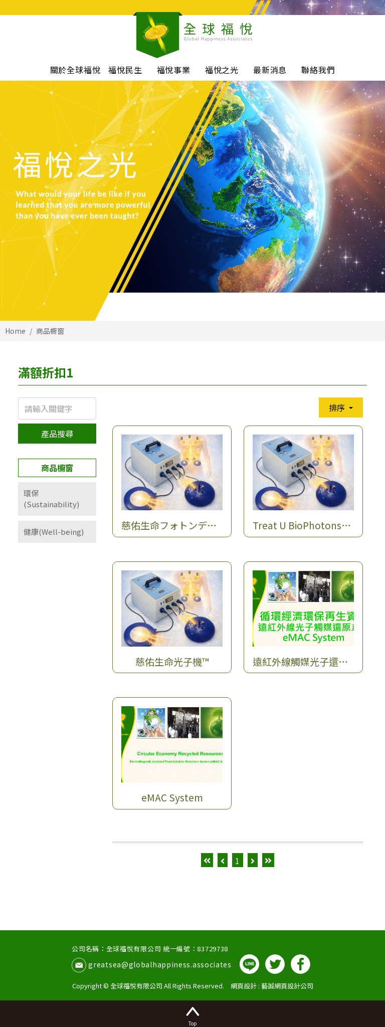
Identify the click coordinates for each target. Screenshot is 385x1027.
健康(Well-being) (54, 531)
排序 (338, 407)
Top (192, 1015)
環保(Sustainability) (51, 499)
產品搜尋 (57, 434)
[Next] (253, 860)
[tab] (57, 499)
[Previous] (223, 860)
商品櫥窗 (50, 331)
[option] (192, 160)
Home (15, 331)
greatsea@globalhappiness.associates (160, 964)
